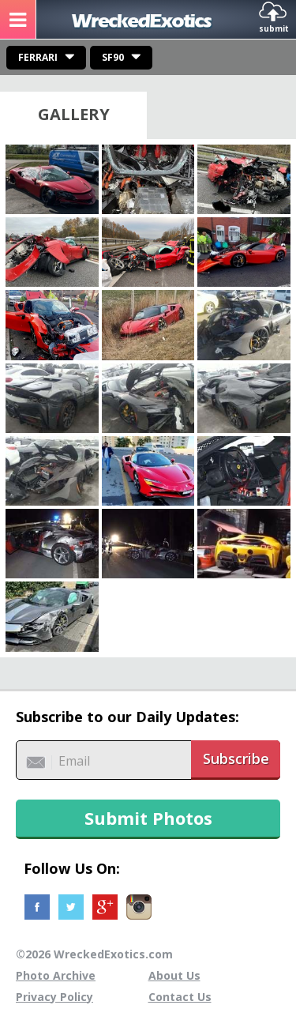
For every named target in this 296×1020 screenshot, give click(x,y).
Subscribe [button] (236, 758)
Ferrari (38, 57)
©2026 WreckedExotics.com (94, 954)
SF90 (113, 57)
